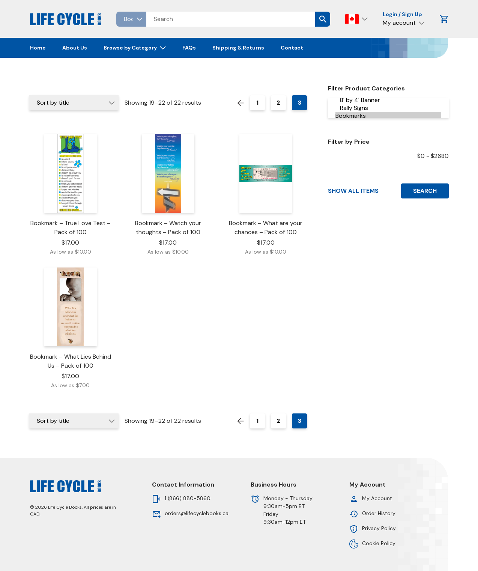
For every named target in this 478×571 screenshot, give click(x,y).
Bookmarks (388, 116)
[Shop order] (74, 102)
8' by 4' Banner (388, 100)
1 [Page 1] (257, 103)
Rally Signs (388, 108)
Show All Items (353, 191)
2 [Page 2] (278, 103)
